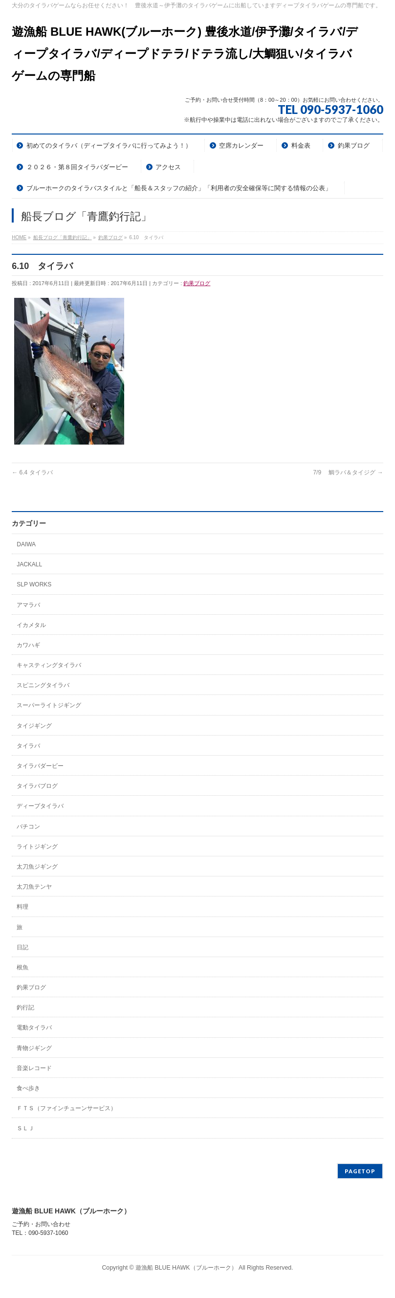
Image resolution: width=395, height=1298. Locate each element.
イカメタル (31, 625)
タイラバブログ (37, 786)
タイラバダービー (40, 765)
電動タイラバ (34, 1027)
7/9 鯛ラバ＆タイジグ (348, 472)
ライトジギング (37, 846)
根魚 (22, 967)
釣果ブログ (196, 283)
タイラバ (28, 745)
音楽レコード (34, 1068)
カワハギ (28, 645)
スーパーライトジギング (49, 705)
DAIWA (26, 544)
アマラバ (28, 605)
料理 (22, 906)
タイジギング (34, 725)
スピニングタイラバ (43, 685)
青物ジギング (34, 1048)
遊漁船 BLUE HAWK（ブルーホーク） (186, 1267)
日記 (22, 947)
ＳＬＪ (25, 1128)
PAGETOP (360, 1171)
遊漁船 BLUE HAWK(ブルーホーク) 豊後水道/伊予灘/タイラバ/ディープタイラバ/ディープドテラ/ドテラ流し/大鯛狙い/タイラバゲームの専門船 (185, 53)
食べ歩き (28, 1088)
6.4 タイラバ (32, 472)
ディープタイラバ (40, 806)
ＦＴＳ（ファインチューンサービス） (66, 1108)
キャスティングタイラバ (49, 665)
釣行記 (25, 1007)
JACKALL (29, 564)
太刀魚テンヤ (34, 886)
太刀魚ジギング (37, 866)
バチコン (28, 826)
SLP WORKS (34, 584)
